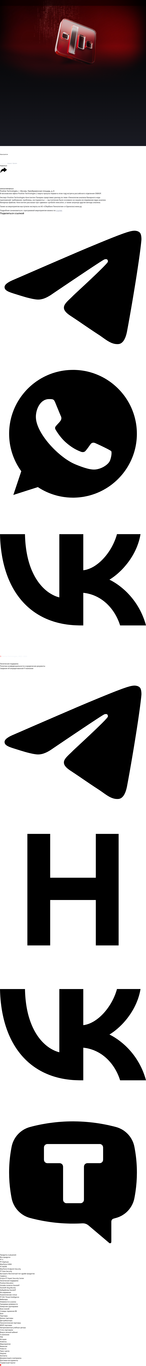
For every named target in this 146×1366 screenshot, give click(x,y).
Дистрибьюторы (6, 1320)
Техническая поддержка (9, 664)
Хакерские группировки (9, 1306)
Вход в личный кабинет (9, 1332)
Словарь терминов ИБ (8, 1311)
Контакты (3, 1356)
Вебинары (4, 1299)
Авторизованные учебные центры (13, 1328)
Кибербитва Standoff (8, 1290)
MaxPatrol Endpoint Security (10, 1269)
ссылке (59, 210)
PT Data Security (6, 1271)
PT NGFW (3, 1267)
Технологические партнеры (10, 1323)
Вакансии (3, 1346)
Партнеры (4, 1316)
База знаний (4, 1309)
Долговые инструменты (9, 1360)
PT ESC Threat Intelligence (9, 1297)
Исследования (5, 1292)
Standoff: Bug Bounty (8, 1288)
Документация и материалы (10, 1358)
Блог (2, 1313)
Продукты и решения (8, 1255)
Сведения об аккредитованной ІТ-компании (16, 668)
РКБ (1, 1337)
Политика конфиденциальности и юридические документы (22, 666)
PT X (1, 1259)
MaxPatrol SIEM (6, 1264)
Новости (3, 1349)
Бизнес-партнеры (6, 1318)
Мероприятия (5, 1344)
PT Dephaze (4, 1262)
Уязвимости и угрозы (8, 1302)
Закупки (3, 1353)
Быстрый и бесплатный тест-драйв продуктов (17, 1274)
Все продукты (5, 1257)
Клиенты (3, 1342)
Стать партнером (6, 1330)
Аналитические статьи (8, 1295)
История (3, 1339)
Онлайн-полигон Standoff (9, 1285)
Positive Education (6, 1283)
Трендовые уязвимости (9, 1304)
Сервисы (3, 1276)
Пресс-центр (4, 1351)
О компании (4, 1335)
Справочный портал (7, 1363)
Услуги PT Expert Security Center (12, 1278)
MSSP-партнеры (6, 1325)
